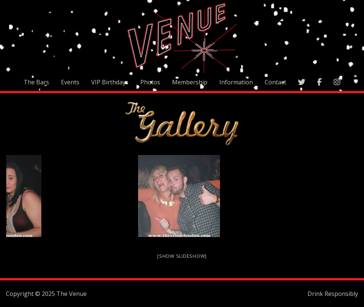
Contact (275, 82)
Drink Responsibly (333, 294)
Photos (150, 82)
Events (70, 82)
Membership (189, 82)
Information (236, 82)
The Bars (36, 82)
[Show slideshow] (182, 256)
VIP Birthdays (109, 82)
